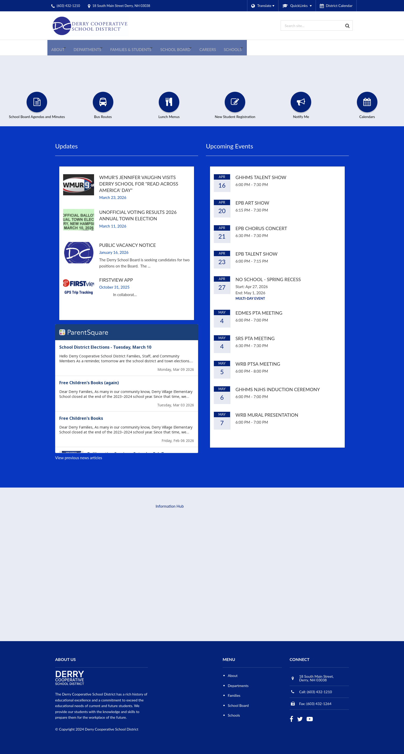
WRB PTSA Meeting (257, 364)
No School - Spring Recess (268, 279)
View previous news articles (78, 457)
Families (234, 695)
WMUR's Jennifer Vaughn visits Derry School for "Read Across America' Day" (138, 183)
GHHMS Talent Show (260, 177)
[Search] (347, 25)
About (233, 675)
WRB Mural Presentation (266, 415)
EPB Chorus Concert (261, 228)
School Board (238, 705)
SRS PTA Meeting (255, 338)
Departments (238, 685)
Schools (234, 715)
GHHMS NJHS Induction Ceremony (277, 389)
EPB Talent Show (256, 254)
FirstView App (116, 280)
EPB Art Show (252, 203)
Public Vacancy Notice (127, 245)
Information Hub (170, 506)
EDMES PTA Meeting (258, 313)
